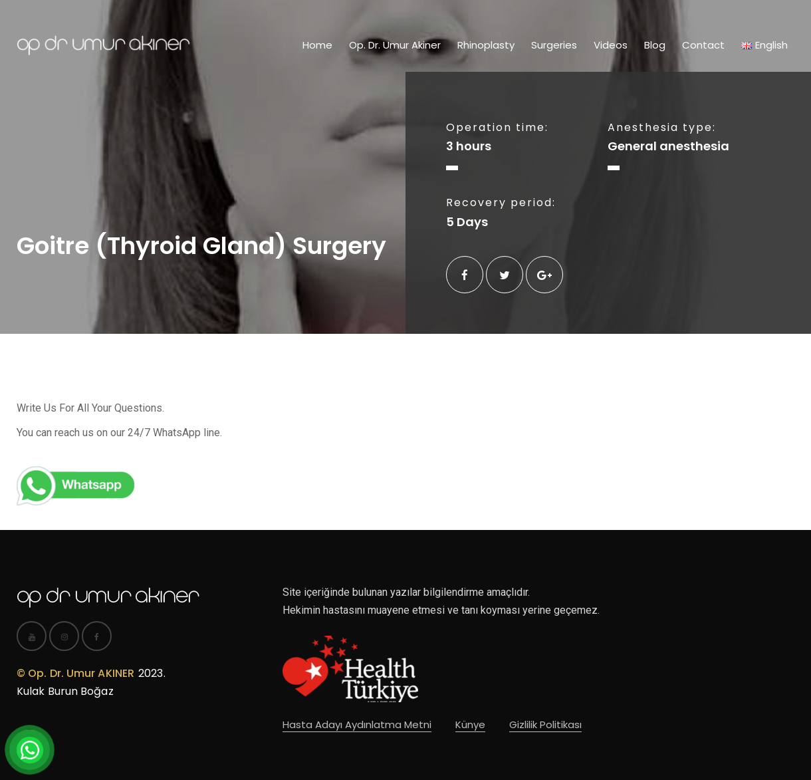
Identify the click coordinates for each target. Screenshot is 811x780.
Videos (611, 45)
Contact (703, 45)
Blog (654, 45)
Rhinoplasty (486, 45)
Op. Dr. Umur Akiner (395, 45)
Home (317, 45)
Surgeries (554, 45)
